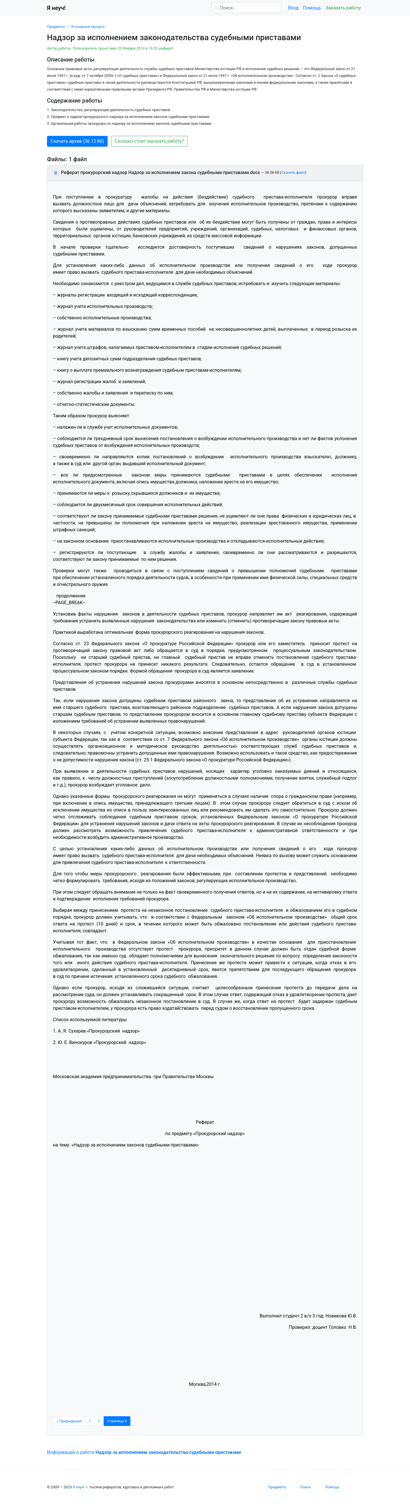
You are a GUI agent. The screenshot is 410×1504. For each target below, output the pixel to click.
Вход (293, 8)
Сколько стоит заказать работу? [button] (149, 141)
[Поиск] (246, 7)
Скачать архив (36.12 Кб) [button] (77, 141)
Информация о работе (144, 1452)
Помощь (312, 8)
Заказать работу (343, 8)
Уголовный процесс (88, 26)
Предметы (56, 26)
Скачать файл (293, 172)
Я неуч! (79, 1487)
